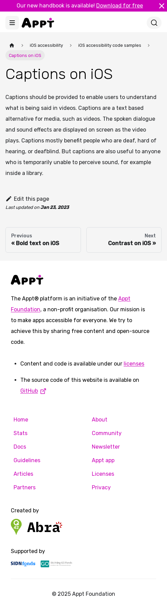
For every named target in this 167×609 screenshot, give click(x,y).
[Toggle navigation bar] (12, 23)
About (99, 419)
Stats (20, 433)
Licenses (103, 474)
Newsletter (106, 447)
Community (107, 433)
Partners (25, 487)
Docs (20, 447)
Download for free (119, 5)
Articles (23, 474)
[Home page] (11, 45)
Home (21, 419)
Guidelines (27, 460)
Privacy (101, 487)
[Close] (161, 6)
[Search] (154, 23)
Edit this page (27, 199)
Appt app (103, 460)
